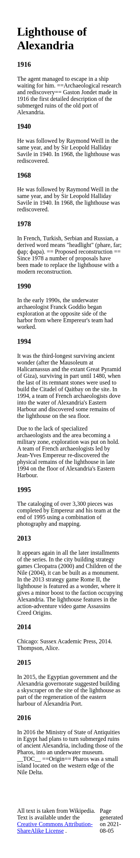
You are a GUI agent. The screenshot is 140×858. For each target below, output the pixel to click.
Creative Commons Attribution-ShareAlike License (55, 827)
